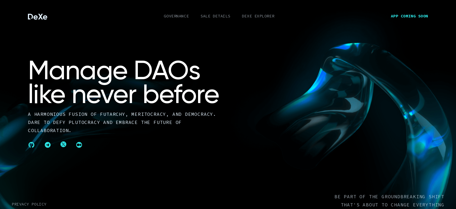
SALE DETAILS (215, 16)
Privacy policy (29, 204)
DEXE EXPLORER (258, 16)
